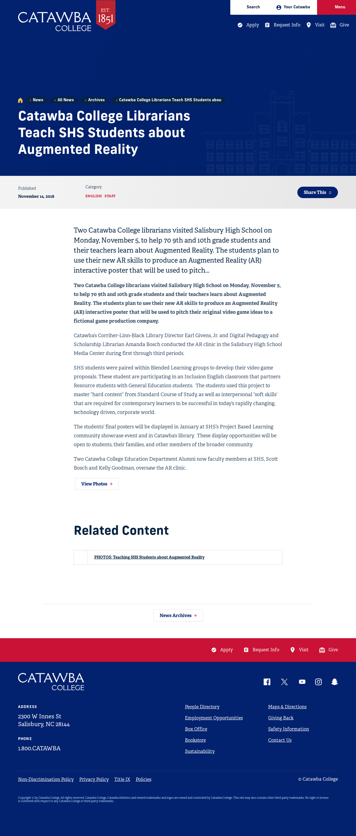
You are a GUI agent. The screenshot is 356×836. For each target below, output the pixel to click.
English (93, 196)
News (38, 100)
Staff (110, 196)
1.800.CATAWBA (39, 748)
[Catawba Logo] (51, 682)
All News (66, 100)
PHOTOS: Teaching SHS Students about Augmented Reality (149, 557)
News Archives (176, 615)
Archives (96, 100)
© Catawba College (318, 779)
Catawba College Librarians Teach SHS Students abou (170, 100)
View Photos (94, 484)
